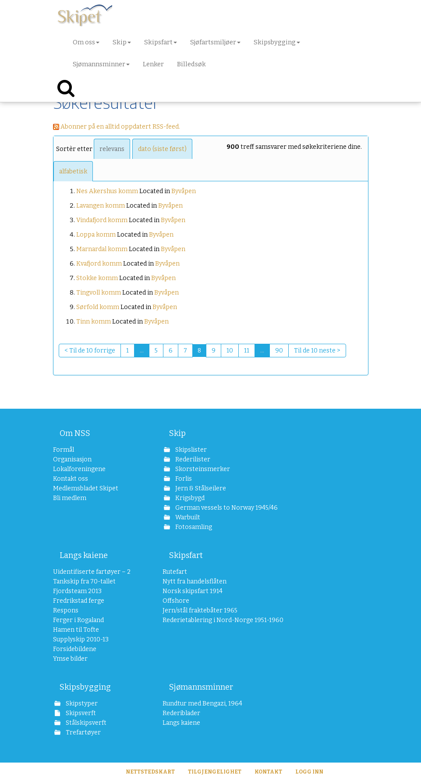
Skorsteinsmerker (202, 469)
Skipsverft (80, 713)
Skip (177, 433)
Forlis (183, 478)
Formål (63, 449)
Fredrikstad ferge (78, 601)
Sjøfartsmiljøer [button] (215, 42)
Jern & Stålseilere (200, 488)
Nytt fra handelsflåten (194, 581)
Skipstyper (81, 703)
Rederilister (192, 459)
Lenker (153, 64)
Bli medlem (69, 498)
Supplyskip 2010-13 (81, 639)
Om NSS (75, 433)
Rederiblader (181, 713)
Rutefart (175, 572)
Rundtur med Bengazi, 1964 (202, 703)
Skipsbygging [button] (277, 42)
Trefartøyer (82, 732)
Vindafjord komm (101, 220)
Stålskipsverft (85, 723)
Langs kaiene (84, 555)
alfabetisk (73, 171)
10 (229, 350)
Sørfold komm (97, 307)
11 (246, 350)
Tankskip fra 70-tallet (84, 581)
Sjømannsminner (201, 687)
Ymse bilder (70, 658)
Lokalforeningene (79, 469)
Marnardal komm (101, 249)
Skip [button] (122, 42)
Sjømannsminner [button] (101, 64)
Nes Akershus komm (107, 191)
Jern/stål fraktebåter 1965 (200, 610)
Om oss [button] (86, 42)
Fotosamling (193, 527)
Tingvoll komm (98, 292)
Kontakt (268, 772)
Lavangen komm (100, 205)
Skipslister (190, 449)
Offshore (176, 601)
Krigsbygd (189, 498)
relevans (111, 149)
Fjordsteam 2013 (77, 591)
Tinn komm (93, 321)
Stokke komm (97, 278)
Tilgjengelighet (214, 772)
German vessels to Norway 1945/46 (215, 507)
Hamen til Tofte (76, 629)
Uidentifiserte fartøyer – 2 (92, 572)
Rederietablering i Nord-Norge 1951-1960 (209, 620)
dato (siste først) (162, 149)
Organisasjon (72, 459)
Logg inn (309, 772)
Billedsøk (191, 64)
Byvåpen (183, 191)
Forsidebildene (74, 649)
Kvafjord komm (99, 263)
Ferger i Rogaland (78, 620)
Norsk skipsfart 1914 (193, 591)
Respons (65, 610)
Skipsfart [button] (160, 42)
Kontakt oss (70, 478)
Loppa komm (96, 234)
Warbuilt (187, 517)
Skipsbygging (85, 687)
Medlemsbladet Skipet (85, 488)
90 (279, 350)
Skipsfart (186, 555)
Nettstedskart (150, 772)
